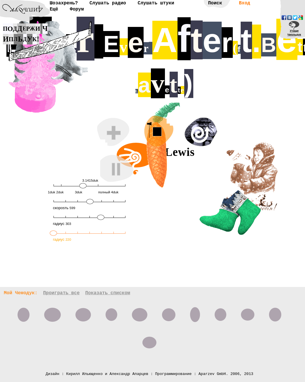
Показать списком (107, 293)
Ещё (54, 9)
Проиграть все (61, 293)
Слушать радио (107, 3)
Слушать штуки (156, 3)
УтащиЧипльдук (294, 32)
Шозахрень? (64, 3)
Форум (77, 9)
